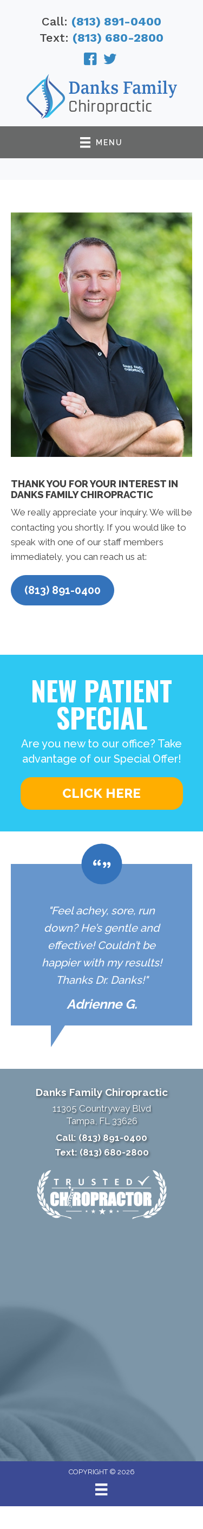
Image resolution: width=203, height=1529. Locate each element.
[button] (62, 590)
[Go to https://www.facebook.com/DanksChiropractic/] (90, 60)
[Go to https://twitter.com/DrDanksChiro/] (110, 60)
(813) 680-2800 (118, 37)
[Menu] (101, 1489)
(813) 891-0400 (116, 21)
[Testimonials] (101, 944)
